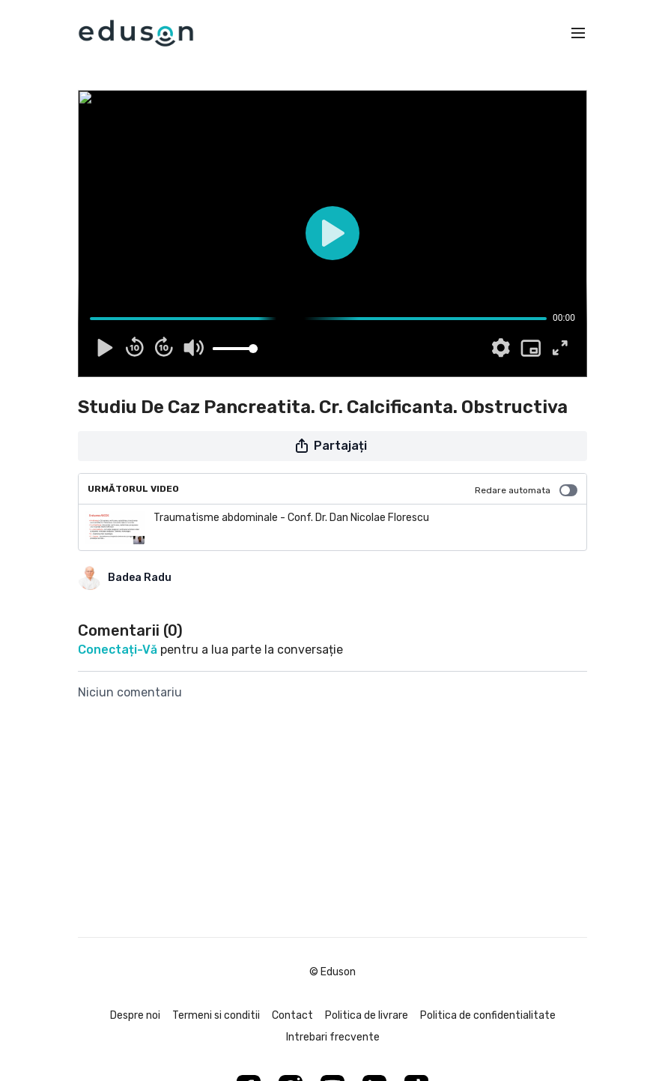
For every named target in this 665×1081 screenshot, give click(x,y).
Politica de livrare (366, 1015)
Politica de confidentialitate (488, 1015)
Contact (292, 1015)
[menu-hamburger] (578, 33)
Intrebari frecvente (333, 1037)
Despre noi (135, 1015)
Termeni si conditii (216, 1015)
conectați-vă (117, 649)
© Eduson (332, 972)
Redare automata (526, 490)
